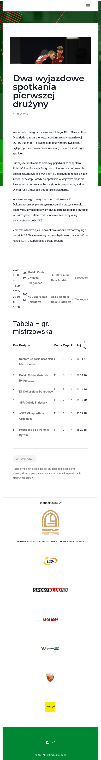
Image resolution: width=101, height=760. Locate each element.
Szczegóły (81, 277)
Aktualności (24, 458)
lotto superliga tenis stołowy (38, 473)
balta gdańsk (40, 468)
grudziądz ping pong (59, 468)
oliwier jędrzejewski (64, 473)
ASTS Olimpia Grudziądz (54, 755)
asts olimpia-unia (23, 468)
